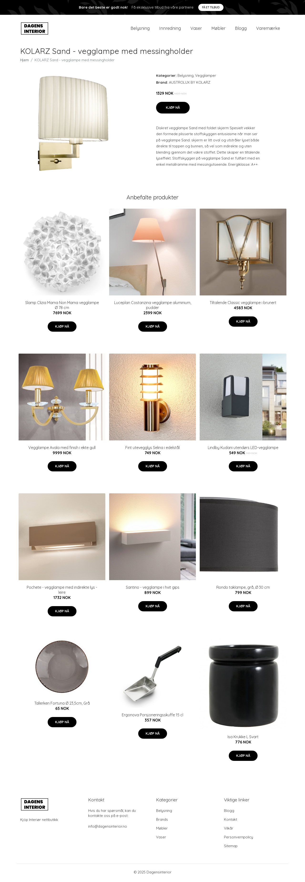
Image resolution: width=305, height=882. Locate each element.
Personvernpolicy (238, 838)
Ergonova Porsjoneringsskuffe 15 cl (152, 716)
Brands (162, 821)
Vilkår (228, 830)
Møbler (218, 29)
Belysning (140, 29)
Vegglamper (205, 77)
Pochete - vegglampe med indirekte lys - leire (62, 591)
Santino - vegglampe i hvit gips (152, 589)
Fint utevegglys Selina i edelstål (152, 449)
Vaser (196, 29)
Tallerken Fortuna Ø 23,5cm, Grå (62, 704)
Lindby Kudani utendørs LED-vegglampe (243, 449)
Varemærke (268, 29)
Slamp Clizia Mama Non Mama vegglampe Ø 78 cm (62, 307)
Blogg (241, 29)
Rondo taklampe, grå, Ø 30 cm (243, 589)
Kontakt (230, 821)
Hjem (24, 61)
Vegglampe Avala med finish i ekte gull (62, 449)
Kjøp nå (173, 109)
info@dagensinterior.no (107, 828)
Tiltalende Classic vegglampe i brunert (243, 304)
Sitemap (231, 847)
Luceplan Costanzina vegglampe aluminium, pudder (152, 307)
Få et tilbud (211, 7)
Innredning (170, 29)
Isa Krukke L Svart (243, 738)
